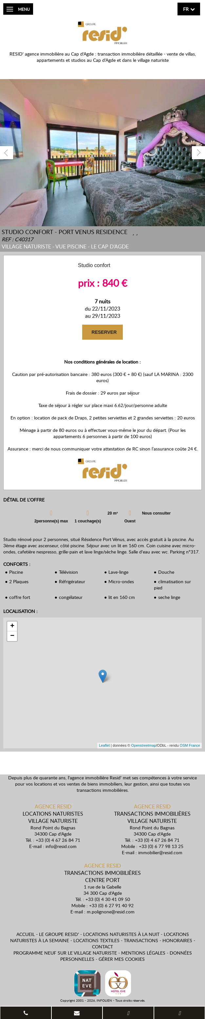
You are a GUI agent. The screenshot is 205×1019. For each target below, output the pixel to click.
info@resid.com (61, 846)
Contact (102, 946)
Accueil (25, 934)
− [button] (12, 636)
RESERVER (103, 332)
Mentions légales (143, 953)
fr (186, 9)
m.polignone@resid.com (111, 912)
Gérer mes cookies (122, 959)
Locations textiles (96, 940)
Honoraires (177, 940)
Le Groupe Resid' (59, 934)
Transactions (141, 940)
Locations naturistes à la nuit (121, 934)
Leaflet (104, 745)
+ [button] (12, 626)
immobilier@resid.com (160, 852)
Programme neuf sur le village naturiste (65, 953)
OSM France (190, 745)
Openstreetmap (143, 745)
